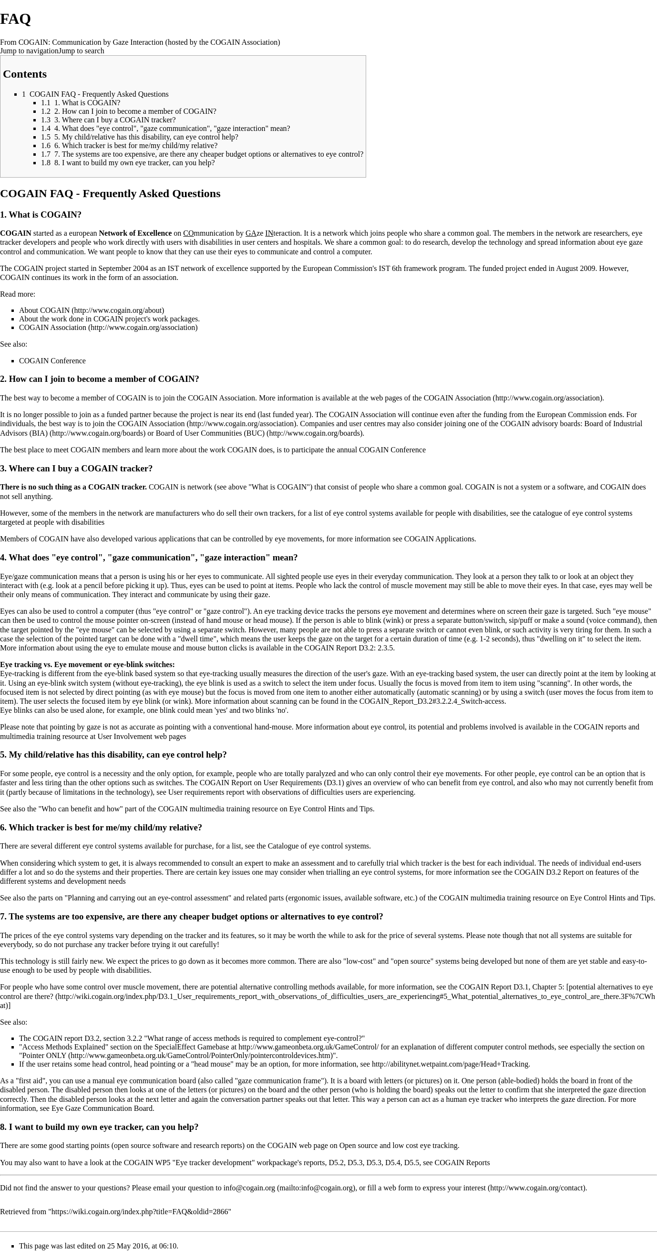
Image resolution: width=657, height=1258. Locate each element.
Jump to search (81, 51)
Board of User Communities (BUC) (210, 433)
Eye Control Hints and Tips (331, 809)
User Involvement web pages (141, 736)
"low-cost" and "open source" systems (401, 961)
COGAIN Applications (439, 539)
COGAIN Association (52, 327)
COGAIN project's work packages (145, 319)
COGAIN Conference (52, 361)
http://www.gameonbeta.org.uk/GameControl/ (308, 1047)
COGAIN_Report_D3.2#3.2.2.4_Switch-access (431, 701)
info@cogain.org (249, 1188)
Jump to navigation (29, 51)
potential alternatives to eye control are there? (326, 991)
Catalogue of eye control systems (318, 846)
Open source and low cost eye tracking (398, 1145)
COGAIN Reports (462, 1162)
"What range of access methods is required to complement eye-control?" (254, 1038)
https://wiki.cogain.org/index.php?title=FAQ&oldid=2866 (139, 1212)
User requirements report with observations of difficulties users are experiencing (291, 792)
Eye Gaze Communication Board (102, 1108)
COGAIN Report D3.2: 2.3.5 (349, 648)
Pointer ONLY (44, 1055)
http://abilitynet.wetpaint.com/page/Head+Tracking (450, 1064)
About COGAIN (44, 310)
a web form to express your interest (432, 1188)
